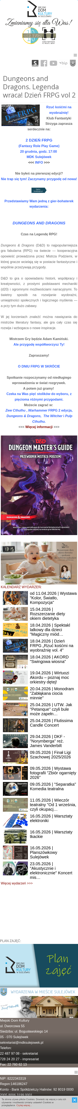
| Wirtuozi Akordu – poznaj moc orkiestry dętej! (49, 677)
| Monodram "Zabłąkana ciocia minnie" (52, 693)
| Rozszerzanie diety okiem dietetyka (47, 614)
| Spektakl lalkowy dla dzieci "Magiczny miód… (50, 630)
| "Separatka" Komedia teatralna (53, 786)
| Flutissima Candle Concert (51, 722)
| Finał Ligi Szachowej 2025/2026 (50, 754)
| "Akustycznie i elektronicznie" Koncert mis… (51, 870)
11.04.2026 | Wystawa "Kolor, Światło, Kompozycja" (53, 598)
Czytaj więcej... (24, 1105)
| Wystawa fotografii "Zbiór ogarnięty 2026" (53, 773)
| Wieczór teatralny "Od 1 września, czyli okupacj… (53, 805)
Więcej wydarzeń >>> (17, 883)
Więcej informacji (39, 427)
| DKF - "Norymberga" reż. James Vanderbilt (47, 741)
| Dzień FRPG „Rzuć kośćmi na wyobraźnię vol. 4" (51, 645)
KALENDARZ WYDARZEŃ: (21, 587)
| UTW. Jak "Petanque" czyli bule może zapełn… (51, 709)
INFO (39, 162)
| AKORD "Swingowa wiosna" (49, 659)
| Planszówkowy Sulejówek (43, 852)
